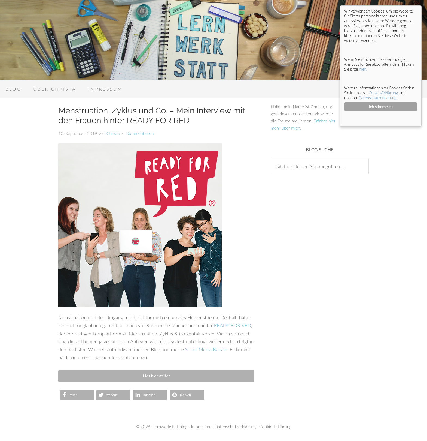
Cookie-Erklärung (275, 426)
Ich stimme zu (381, 106)
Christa (113, 133)
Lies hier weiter (156, 376)
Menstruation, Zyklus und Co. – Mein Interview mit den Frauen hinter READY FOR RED (151, 115)
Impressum (201, 426)
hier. (363, 69)
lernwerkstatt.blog (171, 426)
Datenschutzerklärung (235, 426)
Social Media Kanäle (206, 349)
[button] (77, 395)
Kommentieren (139, 133)
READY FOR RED (232, 325)
